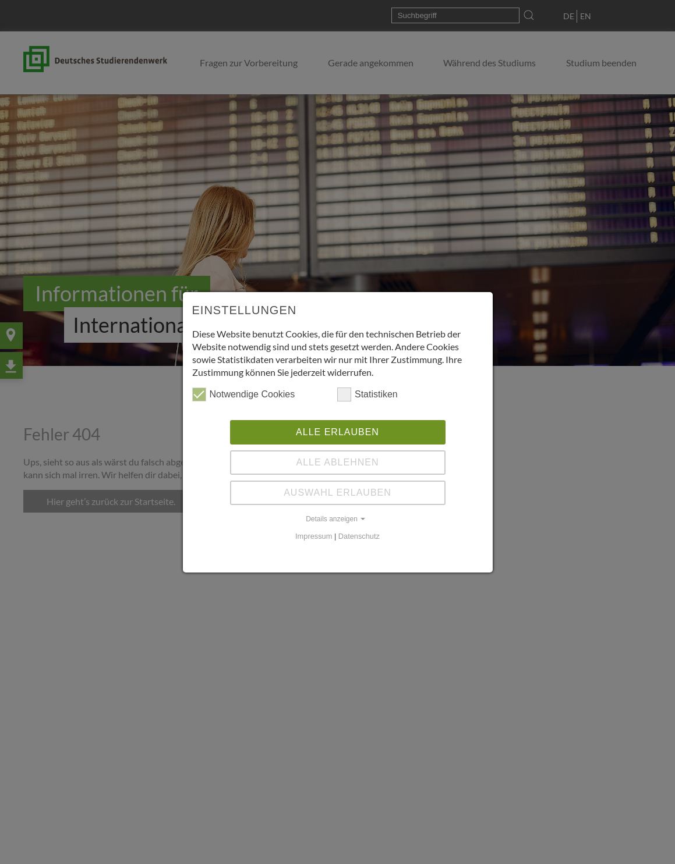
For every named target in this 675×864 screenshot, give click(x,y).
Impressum (313, 536)
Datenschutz (359, 536)
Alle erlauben (337, 432)
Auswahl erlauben (337, 492)
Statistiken (367, 394)
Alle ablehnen (337, 462)
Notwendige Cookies (243, 394)
